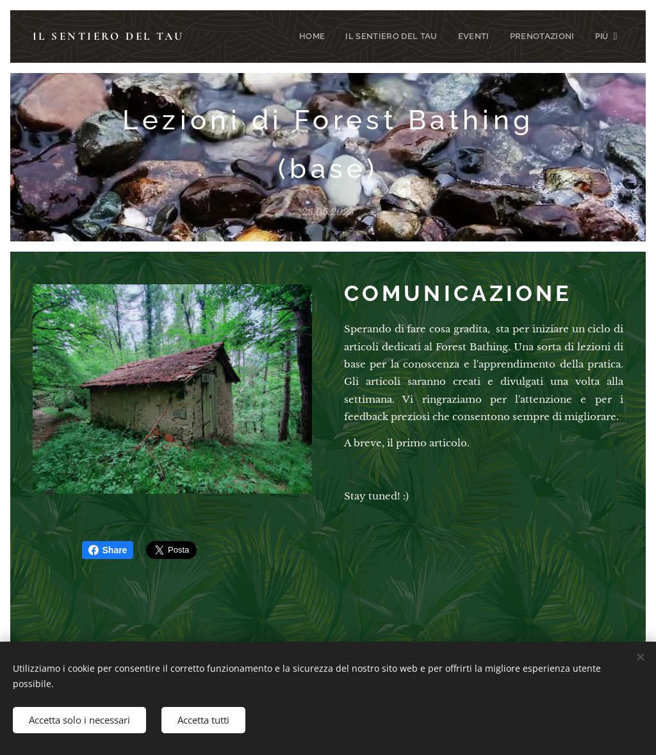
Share (107, 550)
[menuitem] (244, 36)
